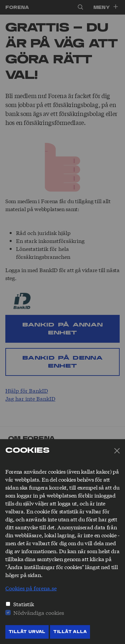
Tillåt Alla (70, 631)
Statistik (23, 604)
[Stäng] (117, 450)
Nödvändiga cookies (38, 612)
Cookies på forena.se (31, 588)
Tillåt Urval (27, 631)
